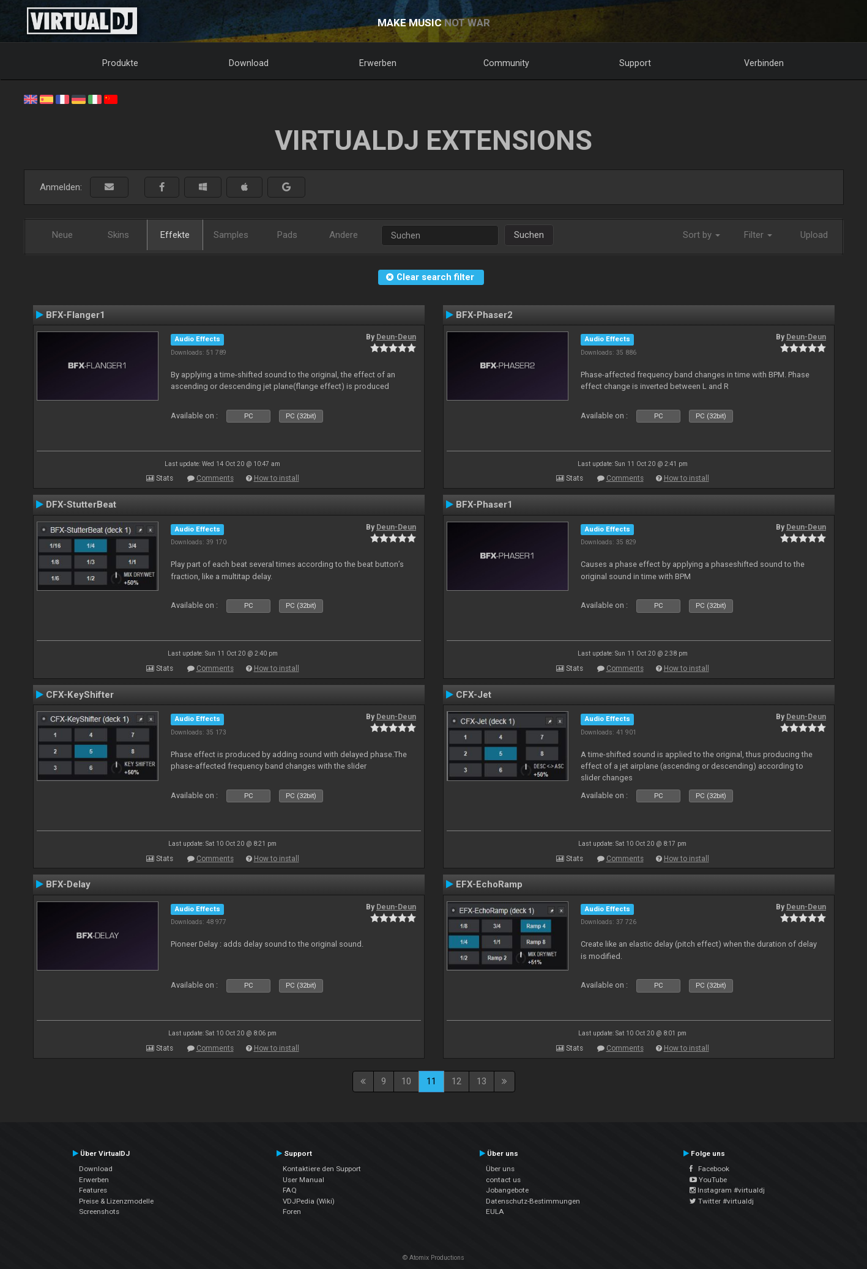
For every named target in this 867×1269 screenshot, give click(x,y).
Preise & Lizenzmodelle (116, 1201)
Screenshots (99, 1211)
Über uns (500, 1168)
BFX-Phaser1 (484, 504)
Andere (343, 234)
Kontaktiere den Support (322, 1168)
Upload (814, 234)
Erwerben (377, 63)
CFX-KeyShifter (80, 694)
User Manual (303, 1179)
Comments (215, 478)
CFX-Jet (473, 694)
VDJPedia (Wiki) (309, 1201)
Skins (118, 234)
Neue (62, 234)
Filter (758, 234)
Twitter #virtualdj (722, 1201)
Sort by (701, 234)
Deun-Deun (396, 337)
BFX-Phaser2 (484, 314)
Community (506, 63)
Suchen (529, 234)
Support (635, 63)
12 (456, 1081)
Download (249, 63)
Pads (287, 234)
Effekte (175, 234)
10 (406, 1081)
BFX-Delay (68, 884)
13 (481, 1081)
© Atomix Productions (433, 1258)
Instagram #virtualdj (727, 1190)
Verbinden (764, 63)
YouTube (708, 1179)
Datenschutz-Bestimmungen (533, 1201)
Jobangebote (507, 1190)
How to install (276, 478)
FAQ (290, 1190)
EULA (495, 1211)
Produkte (120, 63)
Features (93, 1190)
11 (431, 1081)
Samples (231, 234)
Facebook (709, 1168)
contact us (503, 1179)
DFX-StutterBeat (81, 504)
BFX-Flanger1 (75, 314)
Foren (292, 1211)
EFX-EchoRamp (489, 884)
